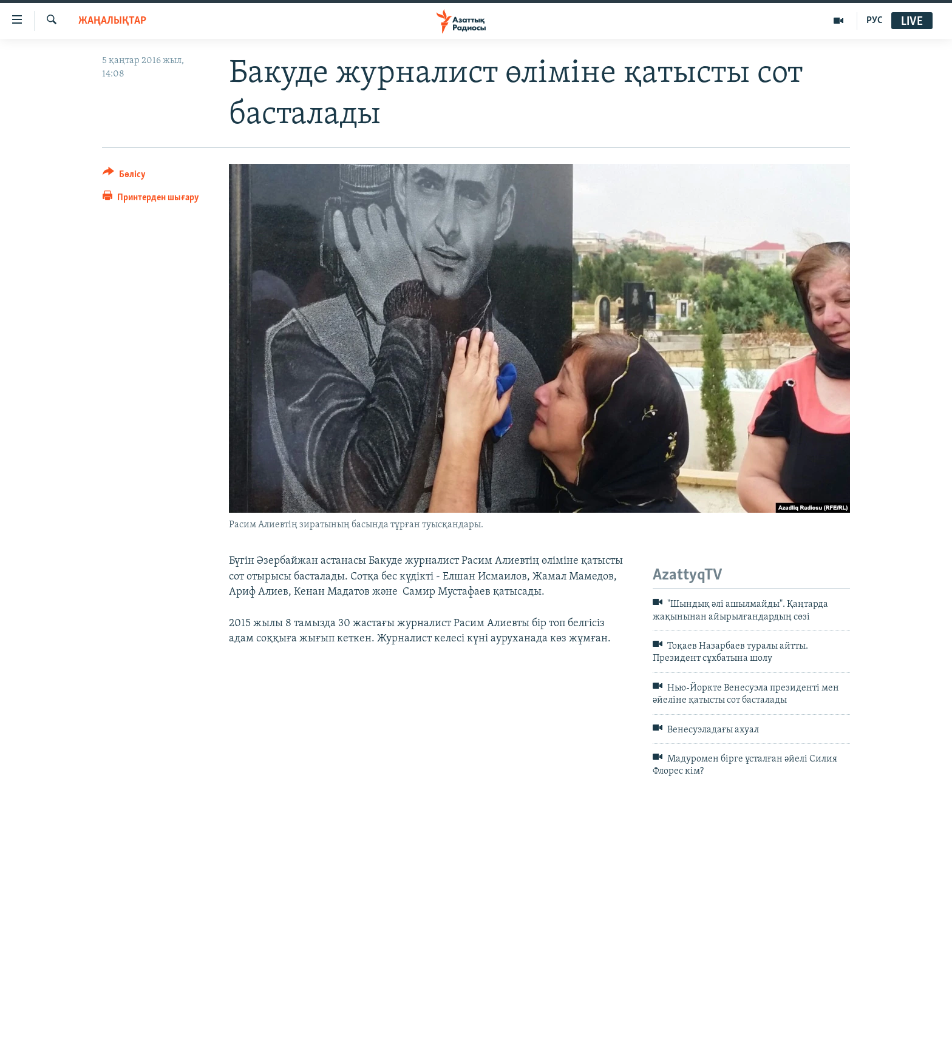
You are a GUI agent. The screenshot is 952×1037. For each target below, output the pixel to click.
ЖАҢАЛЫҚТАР (112, 21)
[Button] (124, 176)
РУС (874, 20)
